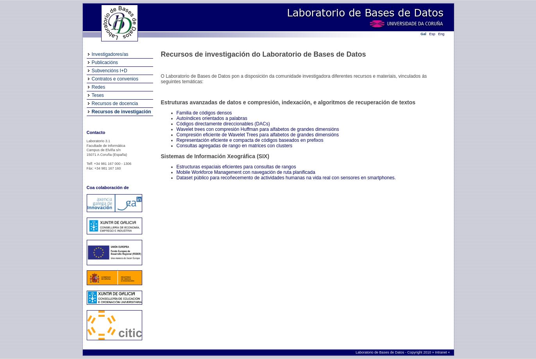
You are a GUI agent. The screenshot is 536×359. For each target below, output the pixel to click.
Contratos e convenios (115, 79)
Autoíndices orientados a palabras (212, 118)
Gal (424, 34)
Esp (432, 34)
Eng (441, 34)
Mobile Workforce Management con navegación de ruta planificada (246, 172)
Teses (98, 95)
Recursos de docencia (115, 103)
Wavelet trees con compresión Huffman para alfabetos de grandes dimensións (258, 129)
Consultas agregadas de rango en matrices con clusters (235, 145)
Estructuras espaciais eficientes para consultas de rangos (236, 167)
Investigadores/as (110, 54)
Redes (98, 87)
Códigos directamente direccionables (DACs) (223, 124)
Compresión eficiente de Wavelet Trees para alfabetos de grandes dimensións (258, 135)
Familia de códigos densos (204, 113)
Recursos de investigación (121, 111)
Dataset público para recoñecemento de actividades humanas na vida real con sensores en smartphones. (286, 177)
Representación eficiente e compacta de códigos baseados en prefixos (250, 140)
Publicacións (105, 62)
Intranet (441, 352)
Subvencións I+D (109, 70)
